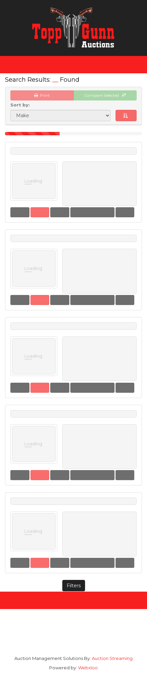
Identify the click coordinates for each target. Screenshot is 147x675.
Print (42, 95)
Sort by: (21, 104)
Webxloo (88, 667)
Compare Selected (105, 95)
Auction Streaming (112, 658)
